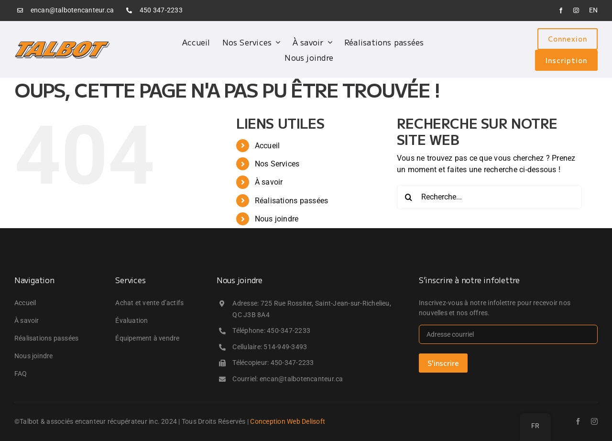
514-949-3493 (285, 347)
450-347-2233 (288, 330)
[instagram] (576, 10)
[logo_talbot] (62, 43)
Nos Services (277, 163)
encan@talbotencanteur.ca (72, 10)
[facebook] (561, 10)
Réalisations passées (291, 200)
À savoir (269, 182)
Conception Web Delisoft (287, 421)
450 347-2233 (161, 10)
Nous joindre (277, 218)
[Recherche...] (489, 197)
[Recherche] (409, 197)
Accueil (267, 145)
